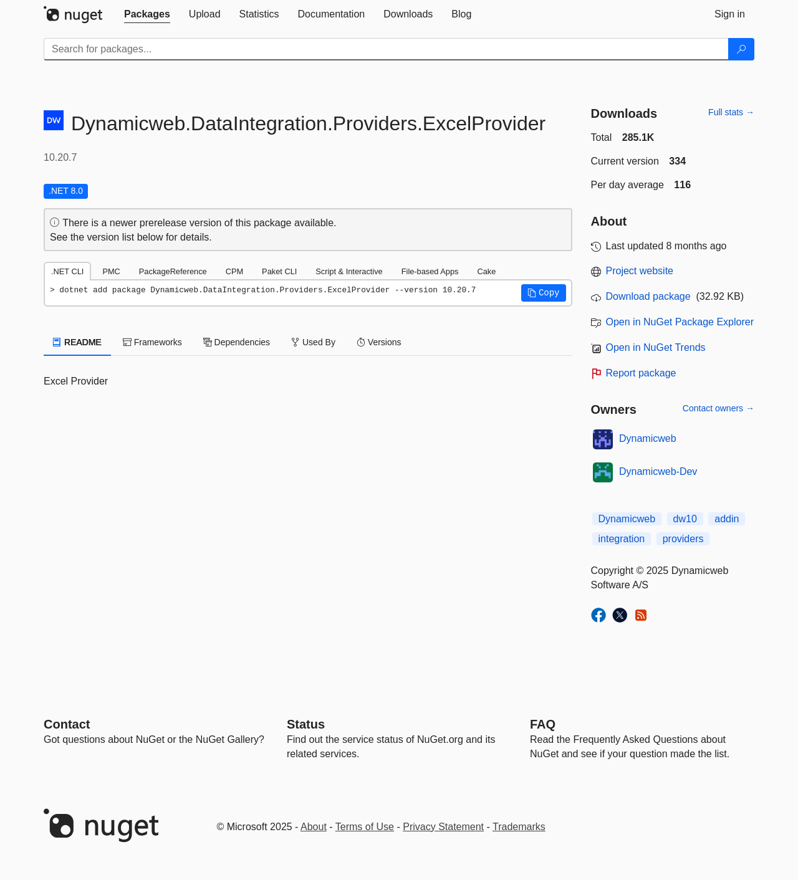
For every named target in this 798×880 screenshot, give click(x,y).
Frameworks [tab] (152, 342)
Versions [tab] (379, 342)
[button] (543, 293)
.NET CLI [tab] (67, 271)
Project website (640, 270)
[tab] (147, 14)
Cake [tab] (486, 271)
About (313, 826)
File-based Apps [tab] (430, 271)
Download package (648, 296)
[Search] (741, 49)
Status (306, 724)
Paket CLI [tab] (279, 271)
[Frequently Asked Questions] (542, 724)
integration (621, 538)
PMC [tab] (111, 271)
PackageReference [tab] (173, 271)
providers (683, 538)
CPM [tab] (234, 271)
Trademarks (519, 826)
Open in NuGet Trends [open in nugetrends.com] (656, 347)
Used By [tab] (313, 342)
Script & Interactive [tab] (348, 271)
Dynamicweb (647, 438)
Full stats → (731, 112)
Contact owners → (718, 408)
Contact (67, 724)
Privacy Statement (443, 826)
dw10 (685, 519)
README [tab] (77, 342)
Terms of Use (364, 826)
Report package (641, 373)
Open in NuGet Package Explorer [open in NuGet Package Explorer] (680, 322)
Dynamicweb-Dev (658, 471)
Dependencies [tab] (236, 342)
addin (726, 519)
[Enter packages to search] (386, 49)
